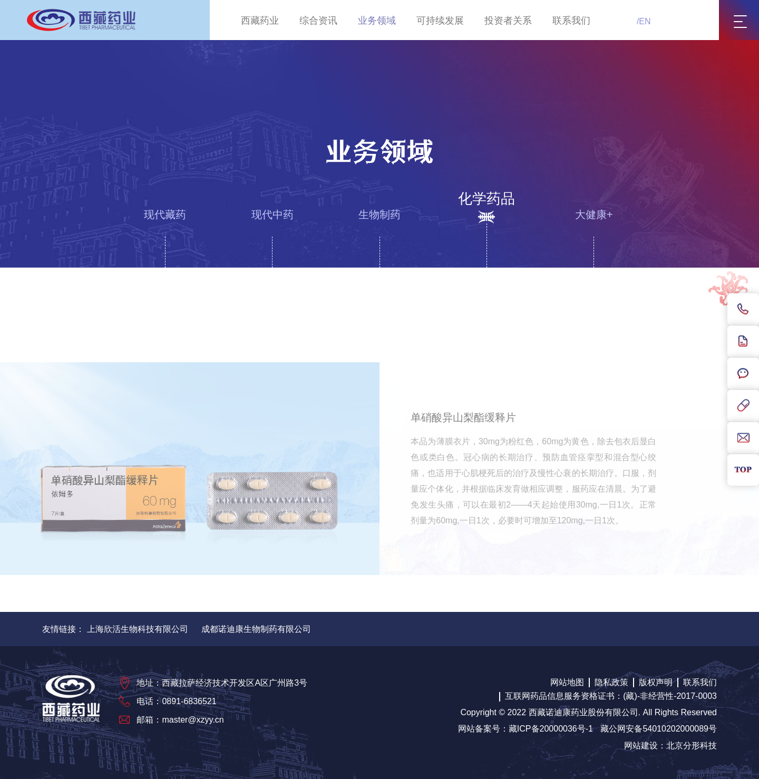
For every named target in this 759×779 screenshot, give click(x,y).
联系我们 (571, 20)
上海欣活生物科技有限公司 (137, 629)
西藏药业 (260, 20)
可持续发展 (440, 20)
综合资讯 (318, 20)
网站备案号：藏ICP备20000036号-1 (525, 728)
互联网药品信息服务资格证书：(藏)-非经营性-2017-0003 (611, 696)
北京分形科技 (691, 745)
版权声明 (656, 682)
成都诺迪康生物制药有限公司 (256, 629)
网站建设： (645, 745)
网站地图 (567, 682)
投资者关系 (508, 20)
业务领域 (377, 20)
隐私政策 (611, 682)
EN (644, 21)
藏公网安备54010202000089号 (658, 728)
